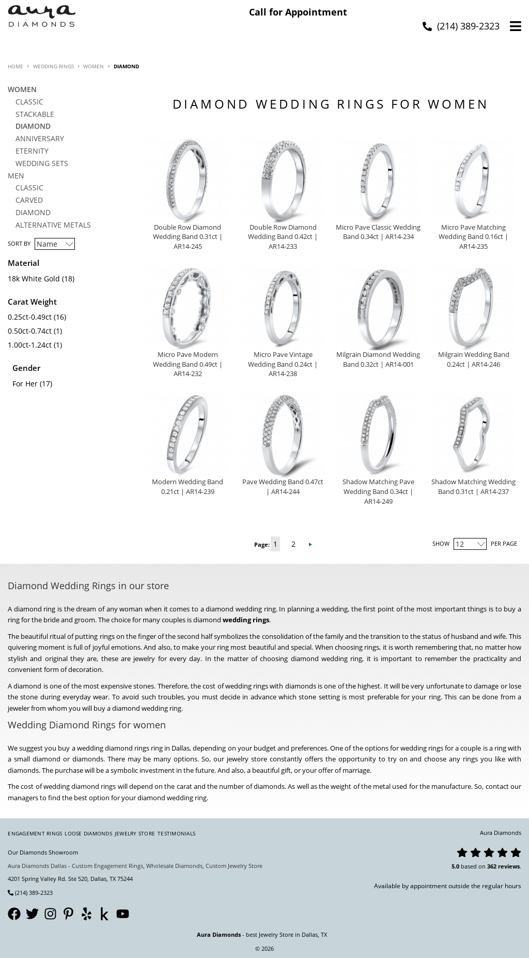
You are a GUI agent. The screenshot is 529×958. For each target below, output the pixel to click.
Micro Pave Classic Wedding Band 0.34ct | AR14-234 (378, 232)
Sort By (19, 243)
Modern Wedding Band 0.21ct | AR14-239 (187, 486)
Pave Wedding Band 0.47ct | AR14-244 (282, 486)
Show (440, 543)
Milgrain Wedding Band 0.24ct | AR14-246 (473, 359)
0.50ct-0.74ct (30, 331)
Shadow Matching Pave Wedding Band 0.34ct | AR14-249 (378, 491)
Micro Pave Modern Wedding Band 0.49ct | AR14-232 (188, 364)
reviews (509, 866)
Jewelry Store (135, 833)
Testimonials (176, 833)
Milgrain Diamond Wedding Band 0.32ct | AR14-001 (378, 359)
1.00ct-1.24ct (30, 345)
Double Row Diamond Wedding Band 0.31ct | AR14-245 (188, 237)
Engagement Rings (35, 833)
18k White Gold (34, 278)
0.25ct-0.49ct (30, 317)
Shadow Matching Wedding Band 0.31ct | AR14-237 (473, 486)
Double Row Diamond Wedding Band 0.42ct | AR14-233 (283, 237)
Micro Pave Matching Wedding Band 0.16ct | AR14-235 (473, 237)
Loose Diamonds (88, 833)
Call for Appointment (298, 12)
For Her (25, 383)
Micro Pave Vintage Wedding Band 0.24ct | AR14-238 (283, 364)
